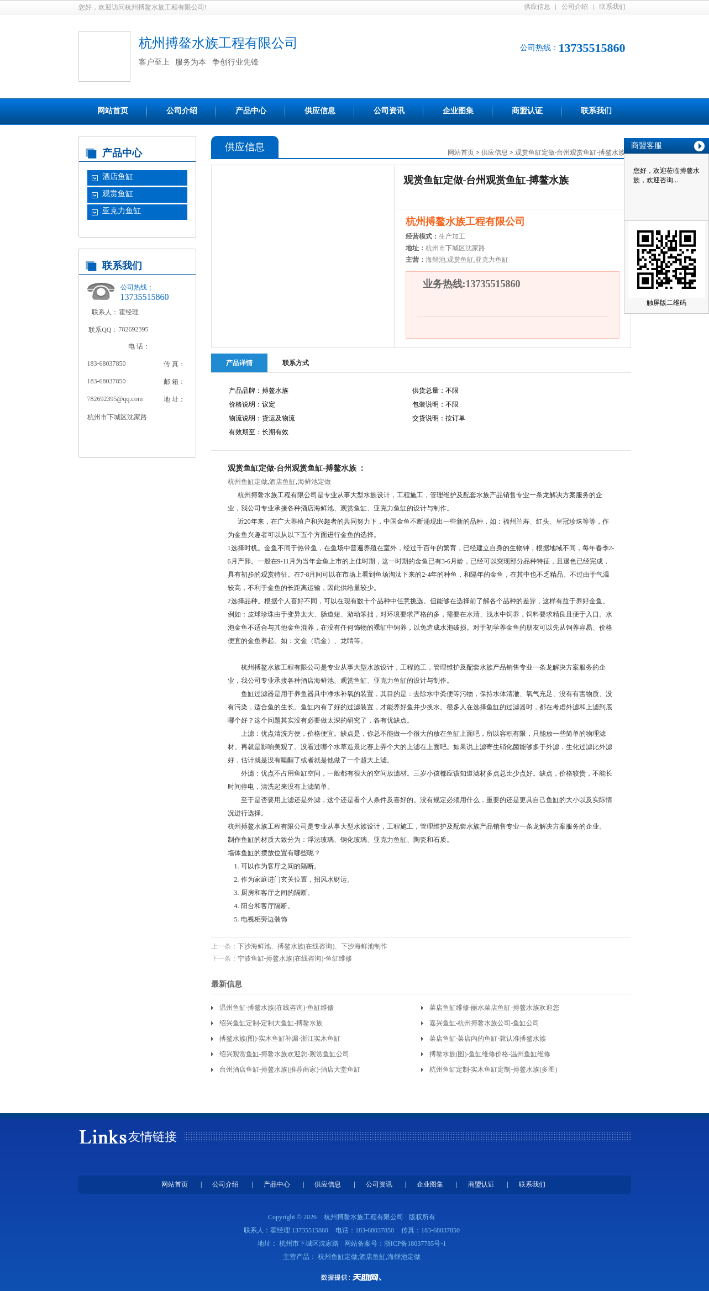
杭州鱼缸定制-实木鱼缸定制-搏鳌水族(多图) (493, 1069)
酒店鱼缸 (117, 176)
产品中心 (250, 111)
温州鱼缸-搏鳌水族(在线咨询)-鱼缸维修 (276, 1007)
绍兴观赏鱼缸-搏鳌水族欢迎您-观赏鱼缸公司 (284, 1054)
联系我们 (612, 6)
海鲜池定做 (314, 482)
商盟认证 (527, 111)
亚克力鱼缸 (121, 211)
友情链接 (152, 1137)
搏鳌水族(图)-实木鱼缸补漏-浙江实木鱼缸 (280, 1038)
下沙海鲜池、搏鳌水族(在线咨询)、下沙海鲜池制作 (313, 946)
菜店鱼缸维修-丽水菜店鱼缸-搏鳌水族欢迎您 (494, 1007)
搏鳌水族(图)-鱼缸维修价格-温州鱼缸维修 (490, 1054)
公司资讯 (389, 111)
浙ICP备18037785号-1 (415, 1243)
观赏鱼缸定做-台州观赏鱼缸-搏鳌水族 (570, 152)
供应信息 (537, 6)
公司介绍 (574, 6)
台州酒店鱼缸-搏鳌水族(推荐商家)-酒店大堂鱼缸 (290, 1069)
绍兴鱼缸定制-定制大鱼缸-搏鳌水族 (271, 1023)
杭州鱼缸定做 (247, 482)
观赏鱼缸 (117, 193)
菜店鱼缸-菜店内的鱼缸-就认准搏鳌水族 (488, 1038)
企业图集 (458, 111)
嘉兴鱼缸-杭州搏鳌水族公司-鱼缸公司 (484, 1023)
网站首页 (112, 111)
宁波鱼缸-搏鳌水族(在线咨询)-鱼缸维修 (295, 958)
